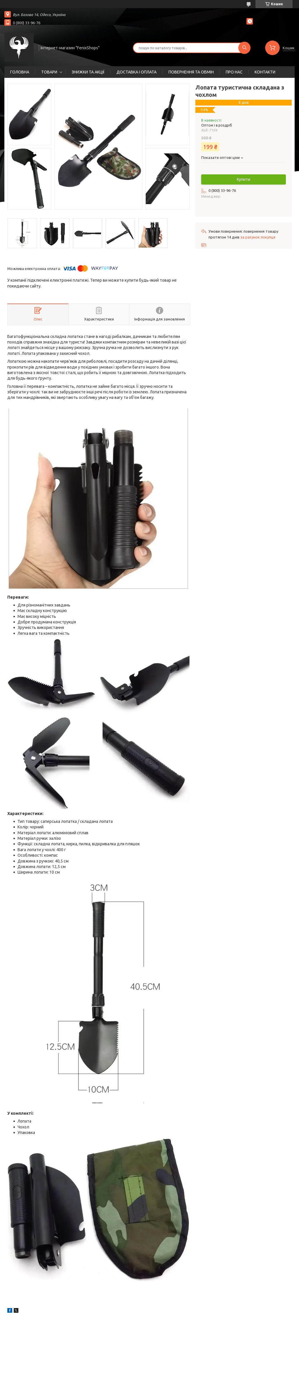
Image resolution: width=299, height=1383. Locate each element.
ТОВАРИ (49, 72)
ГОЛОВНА (19, 72)
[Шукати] (244, 48)
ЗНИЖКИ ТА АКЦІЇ (88, 72)
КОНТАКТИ (265, 72)
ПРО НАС (234, 72)
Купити (243, 179)
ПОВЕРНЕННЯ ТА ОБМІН (191, 72)
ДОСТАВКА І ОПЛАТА (137, 72)
